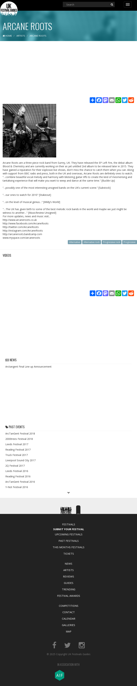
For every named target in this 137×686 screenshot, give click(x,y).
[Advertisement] (68, 70)
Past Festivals (69, 540)
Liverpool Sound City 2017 (20, 460)
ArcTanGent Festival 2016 (20, 481)
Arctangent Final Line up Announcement (28, 366)
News (68, 563)
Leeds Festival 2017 (16, 444)
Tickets (68, 553)
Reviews (68, 576)
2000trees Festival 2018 (19, 439)
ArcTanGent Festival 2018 (20, 433)
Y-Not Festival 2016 (16, 487)
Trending (68, 589)
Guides (68, 583)
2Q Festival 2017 (15, 465)
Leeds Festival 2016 (16, 471)
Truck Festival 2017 (16, 455)
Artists (68, 570)
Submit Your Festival (68, 529)
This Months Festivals (68, 547)
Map (68, 631)
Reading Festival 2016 (18, 476)
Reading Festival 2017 (18, 449)
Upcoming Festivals (68, 534)
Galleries (68, 625)
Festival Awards (68, 595)
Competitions (68, 605)
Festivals (68, 524)
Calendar (68, 618)
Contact (68, 612)
